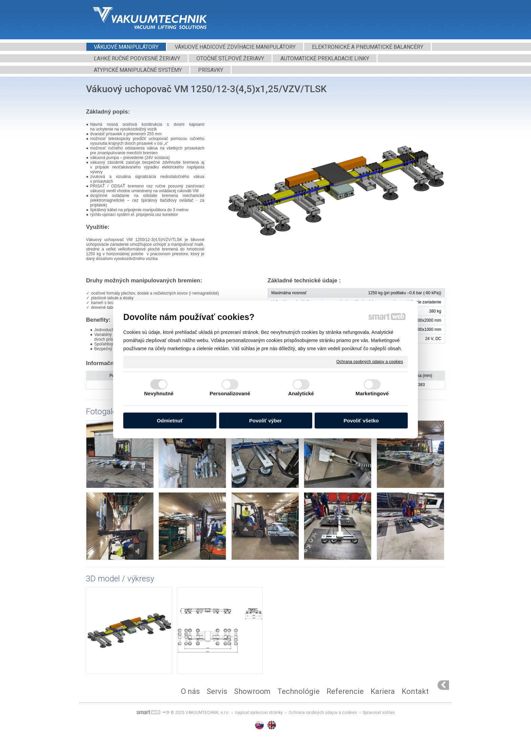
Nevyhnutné (159, 393)
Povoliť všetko (361, 420)
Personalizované (230, 393)
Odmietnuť (170, 420)
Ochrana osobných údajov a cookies (369, 361)
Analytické (301, 393)
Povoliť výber (265, 420)
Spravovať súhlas (379, 712)
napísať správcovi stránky (259, 712)
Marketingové (372, 393)
